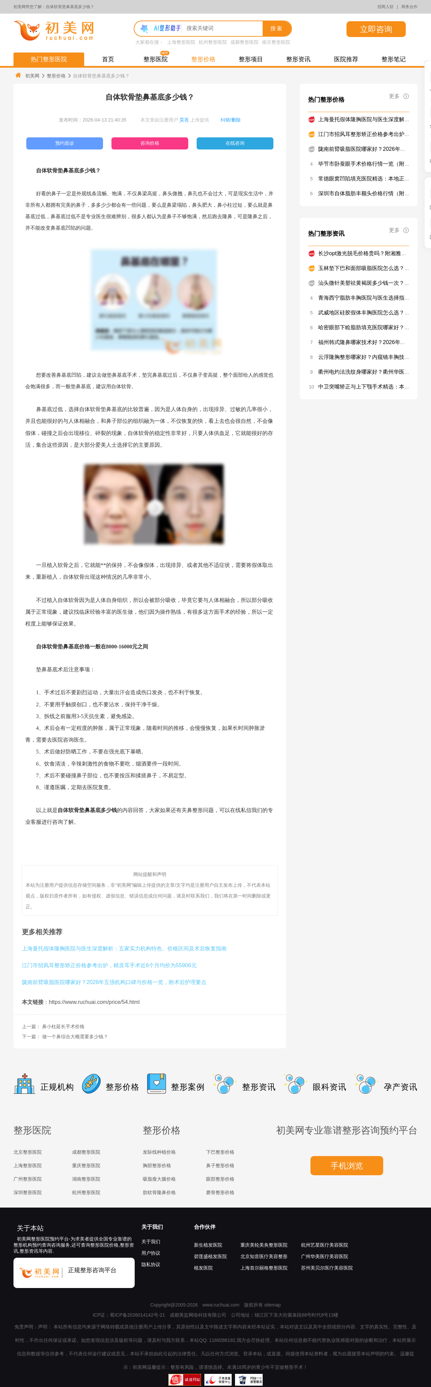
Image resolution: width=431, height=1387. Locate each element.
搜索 (276, 28)
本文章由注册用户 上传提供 (174, 120)
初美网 (26, 75)
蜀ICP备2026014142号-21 (137, 1315)
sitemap (272, 1305)
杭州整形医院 (213, 42)
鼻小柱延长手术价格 (63, 1026)
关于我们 (152, 1227)
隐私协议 (150, 1264)
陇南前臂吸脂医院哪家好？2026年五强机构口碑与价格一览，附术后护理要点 (114, 982)
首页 (108, 59)
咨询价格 (149, 143)
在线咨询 (235, 143)
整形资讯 (298, 59)
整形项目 (251, 59)
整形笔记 (394, 59)
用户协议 (150, 1253)
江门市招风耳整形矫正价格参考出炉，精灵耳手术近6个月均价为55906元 (109, 965)
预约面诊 (64, 143)
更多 (399, 96)
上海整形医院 (181, 42)
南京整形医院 (276, 42)
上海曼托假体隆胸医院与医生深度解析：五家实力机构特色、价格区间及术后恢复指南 (124, 948)
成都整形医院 (244, 42)
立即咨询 (376, 29)
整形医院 (155, 59)
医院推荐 (346, 59)
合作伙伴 (205, 1227)
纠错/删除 (231, 120)
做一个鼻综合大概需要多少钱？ (75, 1036)
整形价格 (203, 59)
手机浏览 (347, 1165)
